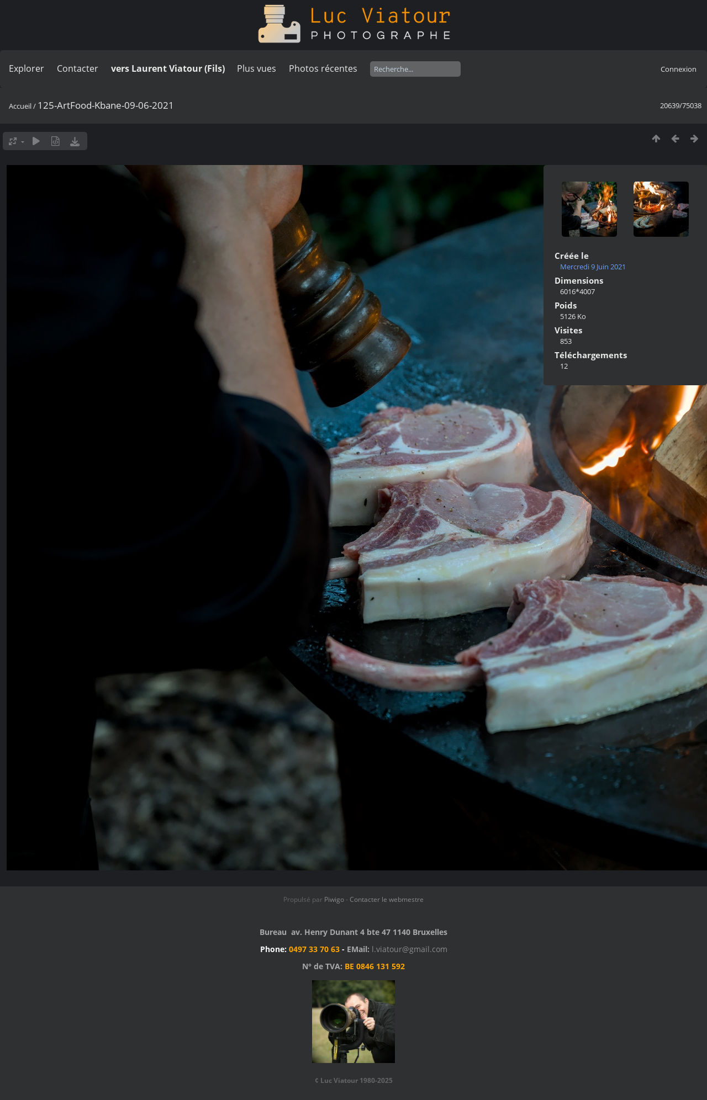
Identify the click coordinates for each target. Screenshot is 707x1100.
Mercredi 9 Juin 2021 (593, 267)
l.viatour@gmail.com (409, 949)
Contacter (77, 68)
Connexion (679, 69)
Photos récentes (323, 68)
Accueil (20, 106)
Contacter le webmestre (387, 899)
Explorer (26, 68)
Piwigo (334, 899)
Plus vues (256, 68)
